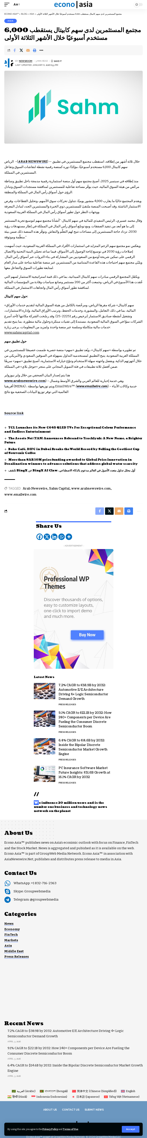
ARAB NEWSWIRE (32, 161)
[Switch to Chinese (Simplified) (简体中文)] (94, 1091)
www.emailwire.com (20, 495)
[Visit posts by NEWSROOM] (8, 62)
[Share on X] (21, 50)
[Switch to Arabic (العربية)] (24, 1091)
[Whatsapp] (61, 537)
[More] (69, 537)
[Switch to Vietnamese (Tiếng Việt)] (122, 1096)
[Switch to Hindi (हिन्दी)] (17, 1096)
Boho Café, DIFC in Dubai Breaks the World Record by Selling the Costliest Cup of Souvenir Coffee (71, 451)
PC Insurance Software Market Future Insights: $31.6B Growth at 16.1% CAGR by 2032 (84, 772)
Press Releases (67, 704)
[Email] (28, 50)
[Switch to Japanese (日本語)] (85, 1096)
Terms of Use (70, 1129)
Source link (14, 413)
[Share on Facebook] (15, 50)
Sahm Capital (59, 489)
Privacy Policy (50, 1129)
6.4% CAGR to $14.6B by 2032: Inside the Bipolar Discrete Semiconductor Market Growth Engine (83, 747)
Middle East (14, 951)
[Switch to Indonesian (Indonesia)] (49, 1096)
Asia (11, 21)
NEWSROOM (25, 61)
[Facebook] (39, 537)
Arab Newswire (35, 489)
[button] (130, 1129)
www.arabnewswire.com (91, 489)
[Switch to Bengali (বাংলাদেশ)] (54, 1091)
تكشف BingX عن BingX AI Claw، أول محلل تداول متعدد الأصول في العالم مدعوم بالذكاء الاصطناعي (71, 470)
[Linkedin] (54, 537)
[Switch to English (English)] (128, 1091)
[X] (47, 537)
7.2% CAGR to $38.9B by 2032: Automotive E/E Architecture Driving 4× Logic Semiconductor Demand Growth (83, 692)
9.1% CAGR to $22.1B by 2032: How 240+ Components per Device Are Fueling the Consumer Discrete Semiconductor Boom (85, 719)
